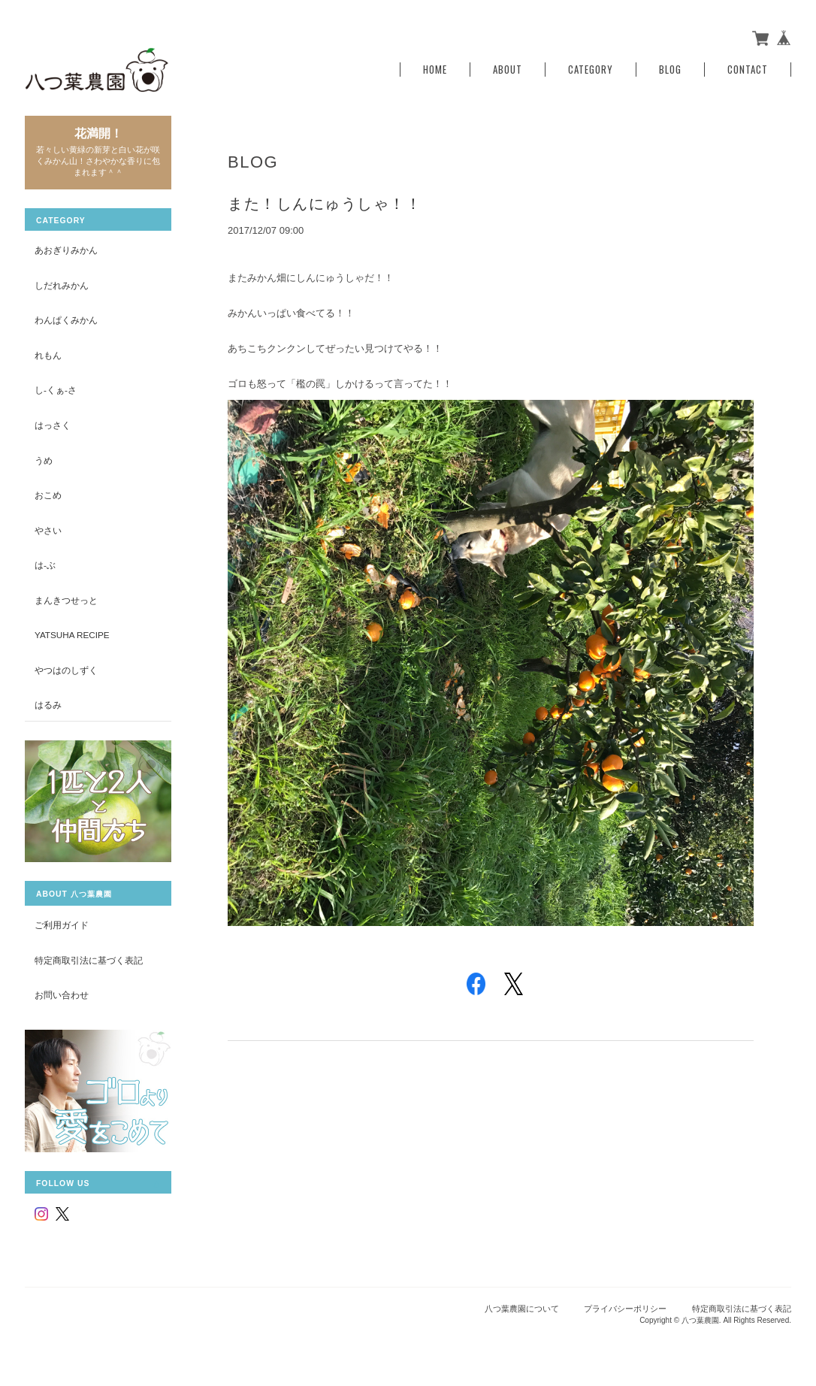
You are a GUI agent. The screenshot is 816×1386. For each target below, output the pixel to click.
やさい (48, 530)
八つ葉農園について (522, 1308)
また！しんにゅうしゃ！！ (325, 203)
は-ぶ (45, 565)
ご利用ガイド (62, 925)
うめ (44, 460)
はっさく (53, 425)
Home (435, 69)
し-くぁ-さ (56, 390)
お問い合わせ (62, 995)
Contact (747, 69)
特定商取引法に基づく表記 (89, 960)
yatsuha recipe (72, 635)
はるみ (48, 705)
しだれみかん (62, 285)
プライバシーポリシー (625, 1308)
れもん (48, 355)
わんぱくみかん (66, 320)
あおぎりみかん (66, 250)
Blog (670, 69)
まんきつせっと (66, 600)
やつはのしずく (66, 670)
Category (590, 69)
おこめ (48, 495)
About (507, 69)
